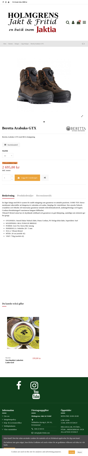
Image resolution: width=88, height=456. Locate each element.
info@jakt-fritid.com (42, 433)
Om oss (6, 416)
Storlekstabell (11, 145)
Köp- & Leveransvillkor (13, 423)
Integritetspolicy (10, 419)
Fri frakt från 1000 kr (20, 2)
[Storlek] (7, 155)
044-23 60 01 (39, 429)
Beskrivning (8, 195)
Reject (80, 452)
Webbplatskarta (9, 426)
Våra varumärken (10, 429)
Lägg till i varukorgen (27, 178)
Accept (71, 452)
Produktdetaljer (25, 195)
